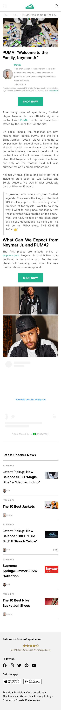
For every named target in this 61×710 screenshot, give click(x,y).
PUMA (24, 120)
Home (6, 14)
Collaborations (35, 692)
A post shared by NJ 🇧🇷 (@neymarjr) (30, 434)
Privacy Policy (42, 696)
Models (18, 692)
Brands (7, 692)
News (16, 14)
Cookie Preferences (28, 700)
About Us (25, 696)
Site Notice (9, 696)
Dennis (17, 65)
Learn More (53, 91)
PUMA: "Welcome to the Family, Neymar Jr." (40, 14)
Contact (8, 700)
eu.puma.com (11, 255)
